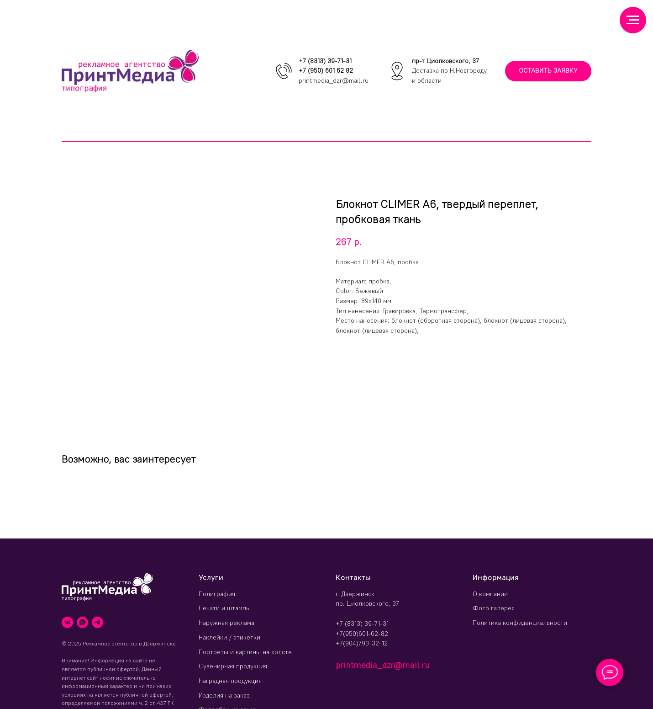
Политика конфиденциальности (520, 622)
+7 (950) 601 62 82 (326, 70)
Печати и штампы (225, 608)
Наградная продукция (230, 681)
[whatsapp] (82, 622)
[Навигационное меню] (633, 20)
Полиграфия (217, 594)
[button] (548, 71)
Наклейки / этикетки (229, 637)
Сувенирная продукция (233, 666)
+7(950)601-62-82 (362, 633)
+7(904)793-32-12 (362, 643)
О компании (490, 594)
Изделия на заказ (224, 695)
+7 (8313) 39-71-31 (325, 61)
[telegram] (97, 622)
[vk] (67, 622)
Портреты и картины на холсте (245, 652)
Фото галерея (494, 608)
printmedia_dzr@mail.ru (334, 80)
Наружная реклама (226, 622)
